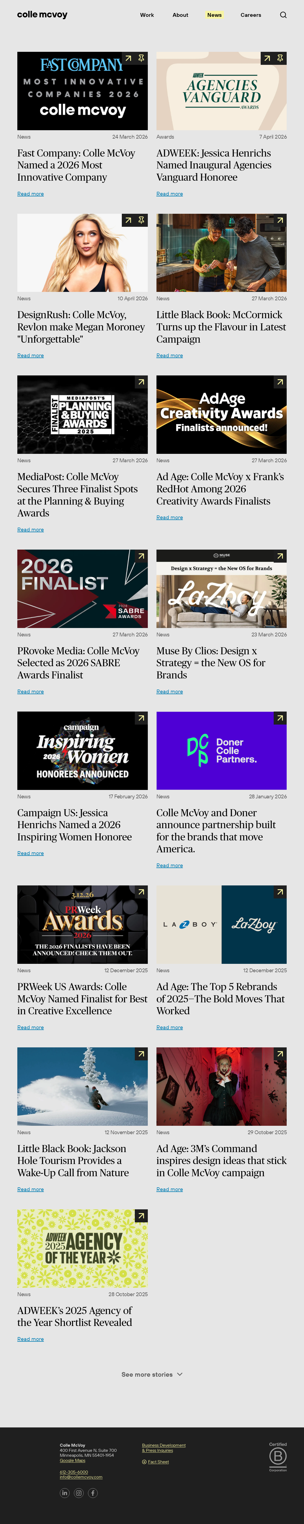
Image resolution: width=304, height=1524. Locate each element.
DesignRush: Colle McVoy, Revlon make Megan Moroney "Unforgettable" (81, 327)
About (180, 14)
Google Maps (72, 1460)
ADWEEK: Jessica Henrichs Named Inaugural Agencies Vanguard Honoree (214, 165)
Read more (30, 193)
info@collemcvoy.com (81, 1477)
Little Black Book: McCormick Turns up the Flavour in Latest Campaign (221, 327)
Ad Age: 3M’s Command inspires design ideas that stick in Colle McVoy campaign (221, 1160)
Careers (251, 14)
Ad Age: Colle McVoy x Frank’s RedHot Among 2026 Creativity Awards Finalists (220, 488)
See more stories (152, 1374)
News (214, 14)
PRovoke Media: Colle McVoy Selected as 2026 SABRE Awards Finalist (78, 663)
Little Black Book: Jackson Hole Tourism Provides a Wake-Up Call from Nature (73, 1160)
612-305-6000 (74, 1472)
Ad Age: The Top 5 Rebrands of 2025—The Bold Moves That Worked (220, 998)
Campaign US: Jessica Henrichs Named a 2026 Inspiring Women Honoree (74, 825)
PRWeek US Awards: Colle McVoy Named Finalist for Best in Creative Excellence (82, 998)
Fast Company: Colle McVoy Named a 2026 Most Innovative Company (76, 165)
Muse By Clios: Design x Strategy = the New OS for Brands (211, 663)
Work (147, 14)
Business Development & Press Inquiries (164, 1447)
